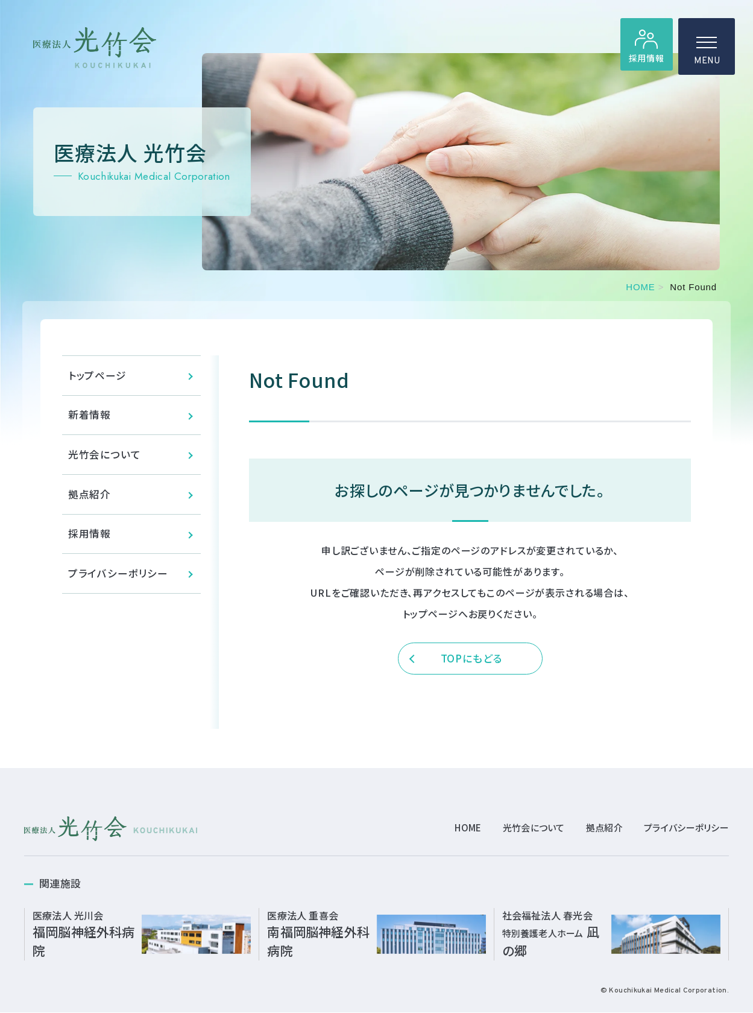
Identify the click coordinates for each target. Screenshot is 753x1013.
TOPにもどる (471, 659)
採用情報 (644, 60)
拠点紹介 (89, 501)
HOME (640, 287)
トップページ (97, 376)
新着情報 (89, 418)
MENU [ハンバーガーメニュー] (707, 54)
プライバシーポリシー (118, 584)
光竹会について (104, 460)
